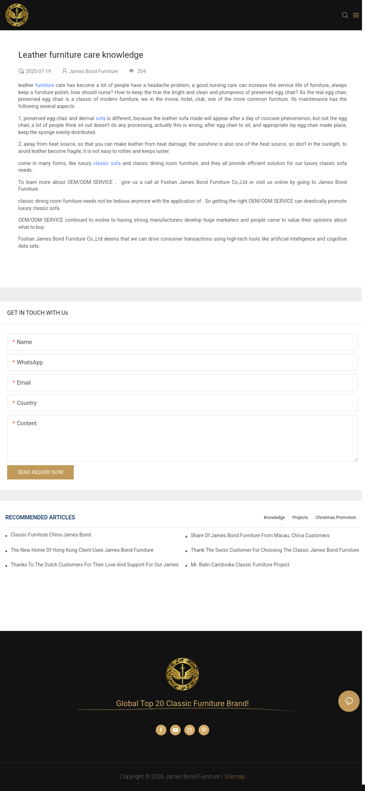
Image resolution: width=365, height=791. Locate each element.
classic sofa (107, 163)
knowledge (274, 517)
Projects (300, 517)
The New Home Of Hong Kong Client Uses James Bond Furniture (82, 550)
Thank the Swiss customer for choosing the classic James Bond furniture (275, 550)
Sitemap (235, 776)
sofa (101, 118)
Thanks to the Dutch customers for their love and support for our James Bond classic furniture (95, 564)
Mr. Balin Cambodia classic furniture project (240, 564)
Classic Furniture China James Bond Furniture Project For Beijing (51, 535)
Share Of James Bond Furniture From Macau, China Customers (260, 535)
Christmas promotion (335, 517)
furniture (44, 85)
